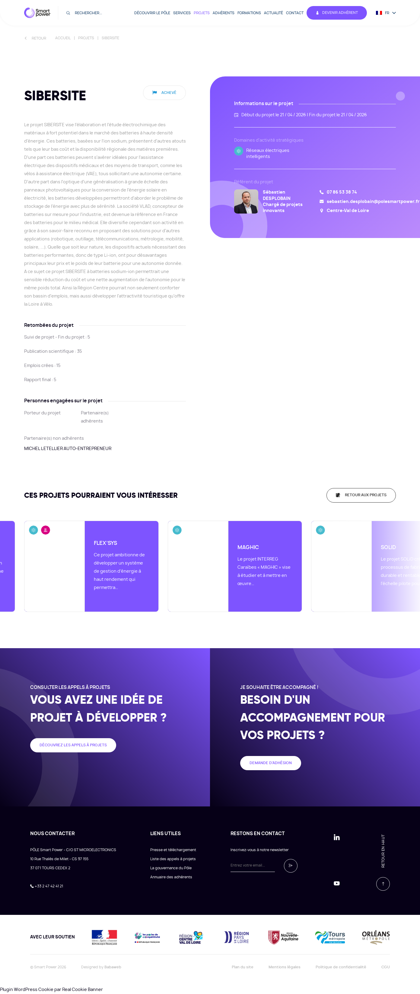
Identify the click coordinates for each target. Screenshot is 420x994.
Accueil (63, 38)
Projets (202, 13)
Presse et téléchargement (173, 850)
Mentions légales (285, 967)
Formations (249, 13)
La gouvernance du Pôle (171, 868)
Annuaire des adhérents (171, 877)
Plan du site (242, 967)
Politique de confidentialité (341, 967)
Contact (295, 13)
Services (182, 13)
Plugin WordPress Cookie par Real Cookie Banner (51, 990)
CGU (385, 967)
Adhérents (223, 13)
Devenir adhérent (337, 13)
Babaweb (112, 967)
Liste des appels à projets (173, 859)
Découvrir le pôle (152, 13)
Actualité (273, 13)
